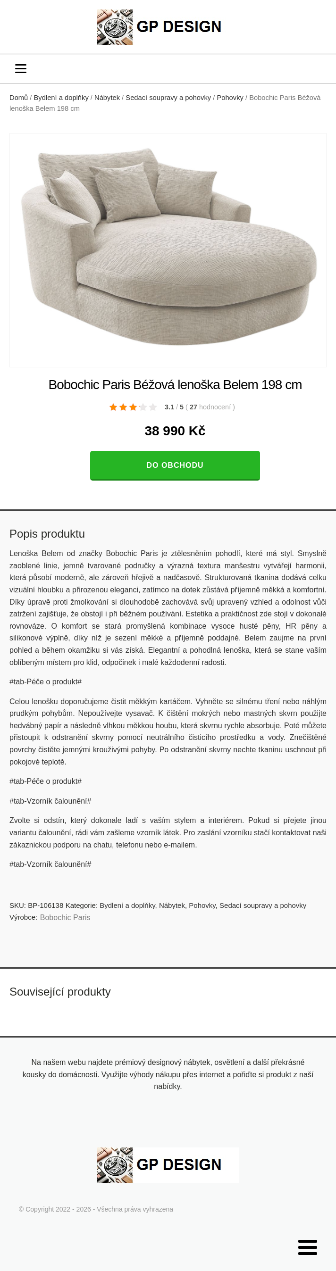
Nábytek (107, 97)
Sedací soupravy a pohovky (168, 97)
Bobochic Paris (65, 918)
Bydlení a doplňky (61, 97)
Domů (18, 97)
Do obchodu (174, 465)
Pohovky (230, 97)
